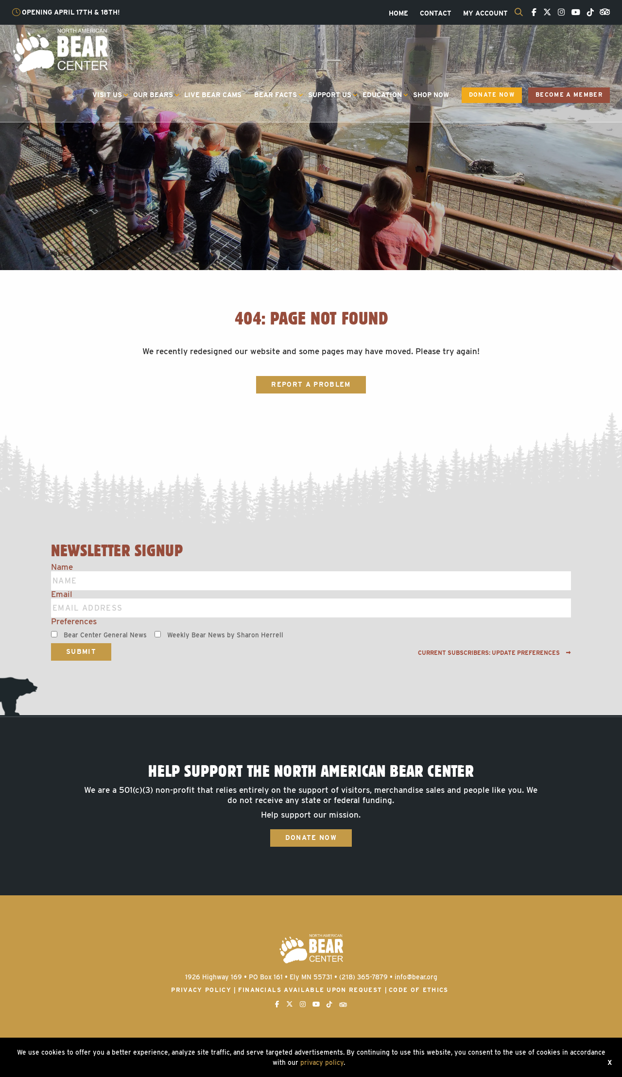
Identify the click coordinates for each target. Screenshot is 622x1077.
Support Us (329, 95)
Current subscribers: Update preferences (494, 653)
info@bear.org (416, 977)
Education (382, 95)
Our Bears (153, 95)
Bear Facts (275, 95)
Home (398, 13)
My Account (485, 13)
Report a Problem (310, 384)
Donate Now (492, 94)
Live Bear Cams (213, 95)
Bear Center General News (105, 635)
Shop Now (431, 95)
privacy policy (322, 1062)
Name (62, 567)
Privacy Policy (201, 989)
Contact (435, 13)
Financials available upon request (310, 989)
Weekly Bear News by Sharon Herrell (225, 635)
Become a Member (569, 94)
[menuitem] (398, 13)
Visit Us (107, 95)
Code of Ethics (419, 989)
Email (61, 594)
